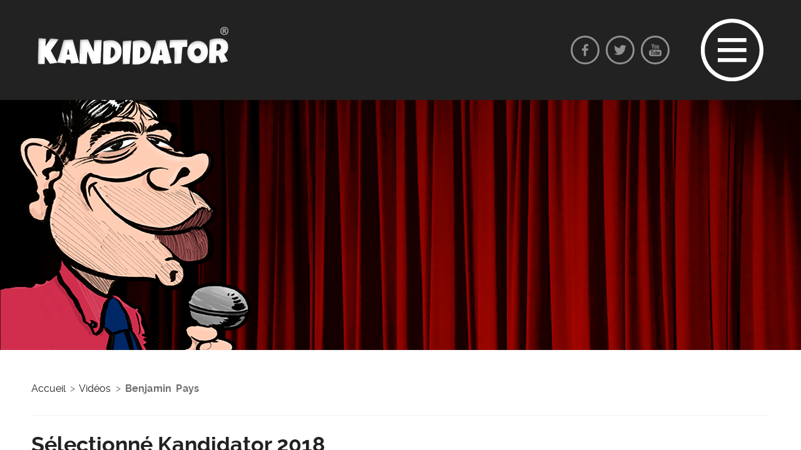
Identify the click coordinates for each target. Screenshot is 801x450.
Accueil (48, 388)
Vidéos (95, 388)
